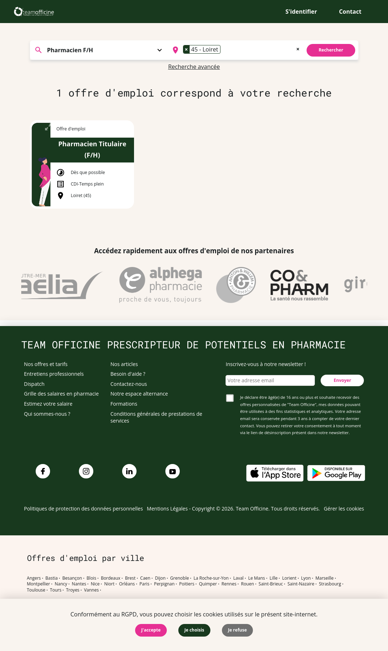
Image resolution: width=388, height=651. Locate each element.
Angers (34, 578)
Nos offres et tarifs (46, 364)
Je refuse (237, 630)
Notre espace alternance (139, 393)
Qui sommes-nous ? (47, 413)
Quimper (208, 584)
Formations (124, 403)
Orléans (127, 584)
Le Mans (256, 578)
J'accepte (151, 630)
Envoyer (342, 380)
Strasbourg (330, 584)
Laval (238, 578)
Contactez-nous (129, 383)
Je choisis (194, 630)
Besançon (72, 578)
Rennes (229, 584)
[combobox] (235, 50)
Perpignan (164, 584)
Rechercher (330, 50)
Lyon (306, 578)
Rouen (247, 584)
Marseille (324, 578)
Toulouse (36, 590)
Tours (56, 590)
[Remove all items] (298, 48)
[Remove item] (186, 49)
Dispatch (34, 383)
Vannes (91, 590)
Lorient (289, 578)
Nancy (61, 584)
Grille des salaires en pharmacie (61, 393)
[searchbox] (224, 50)
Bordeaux (110, 578)
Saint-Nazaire (300, 584)
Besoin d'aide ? (128, 373)
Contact (350, 11)
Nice (95, 584)
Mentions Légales (167, 508)
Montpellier (38, 584)
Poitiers (186, 584)
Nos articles (124, 364)
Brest (130, 578)
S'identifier (301, 11)
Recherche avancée (194, 67)
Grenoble (179, 578)
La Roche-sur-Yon (211, 578)
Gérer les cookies (344, 508)
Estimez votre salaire (48, 403)
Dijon (160, 578)
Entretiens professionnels (54, 373)
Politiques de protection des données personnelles (83, 508)
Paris (144, 584)
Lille (273, 578)
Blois (91, 578)
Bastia (51, 578)
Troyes (72, 590)
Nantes (79, 584)
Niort (109, 584)
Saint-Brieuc (271, 584)
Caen (145, 578)
